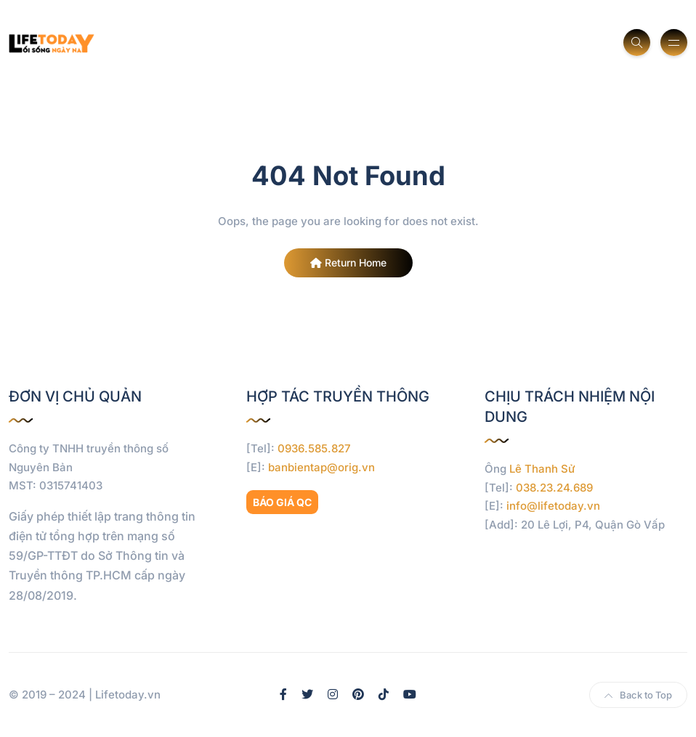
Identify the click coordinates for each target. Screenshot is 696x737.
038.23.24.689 (554, 487)
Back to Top (638, 695)
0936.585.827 (314, 448)
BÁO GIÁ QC (282, 502)
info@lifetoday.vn (553, 506)
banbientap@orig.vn (321, 467)
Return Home (348, 262)
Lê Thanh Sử (542, 469)
